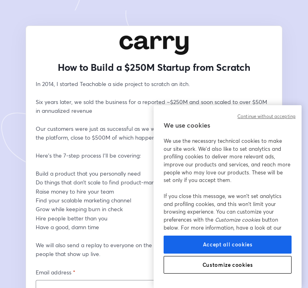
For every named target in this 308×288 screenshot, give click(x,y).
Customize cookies (228, 264)
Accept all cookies (228, 244)
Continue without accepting (266, 116)
